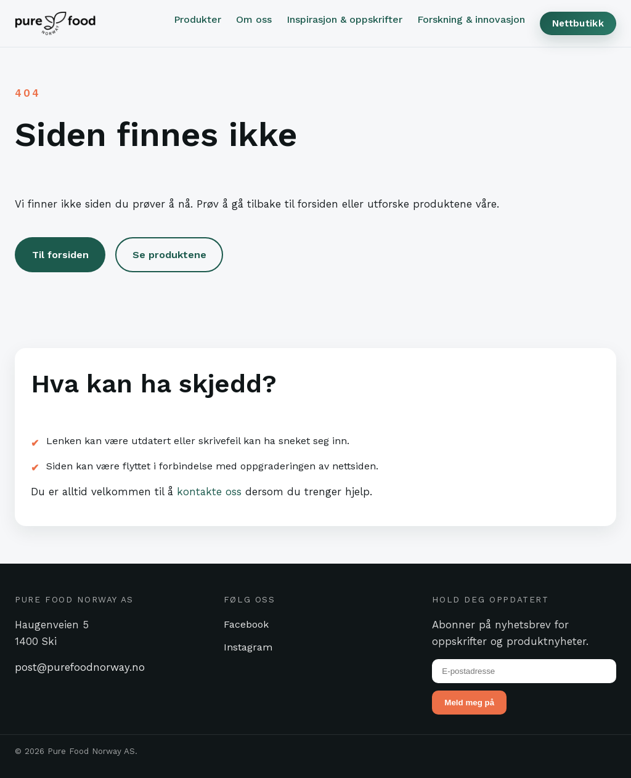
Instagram (248, 647)
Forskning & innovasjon (471, 19)
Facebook (246, 624)
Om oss (254, 19)
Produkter (197, 19)
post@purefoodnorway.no (80, 667)
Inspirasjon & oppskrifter (344, 19)
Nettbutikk (578, 23)
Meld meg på (469, 702)
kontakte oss (209, 491)
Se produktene (169, 255)
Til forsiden (60, 255)
